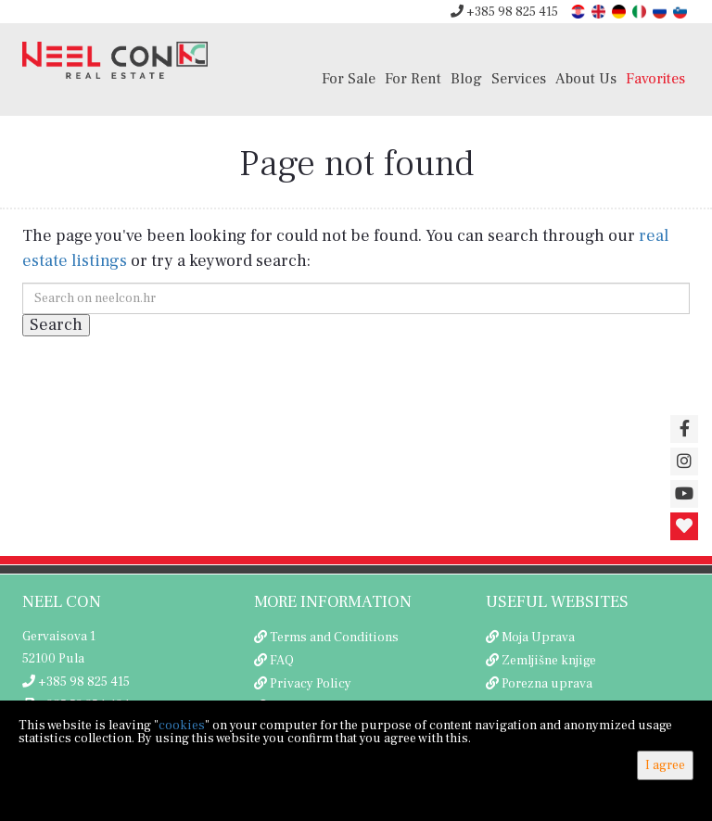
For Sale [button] (348, 78)
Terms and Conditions (334, 637)
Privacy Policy (310, 684)
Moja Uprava (538, 637)
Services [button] (518, 78)
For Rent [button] (413, 78)
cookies (182, 725)
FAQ (282, 660)
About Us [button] (586, 78)
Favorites (655, 78)
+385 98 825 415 (504, 12)
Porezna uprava (547, 684)
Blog (466, 78)
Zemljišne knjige (549, 660)
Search (56, 324)
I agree (665, 765)
